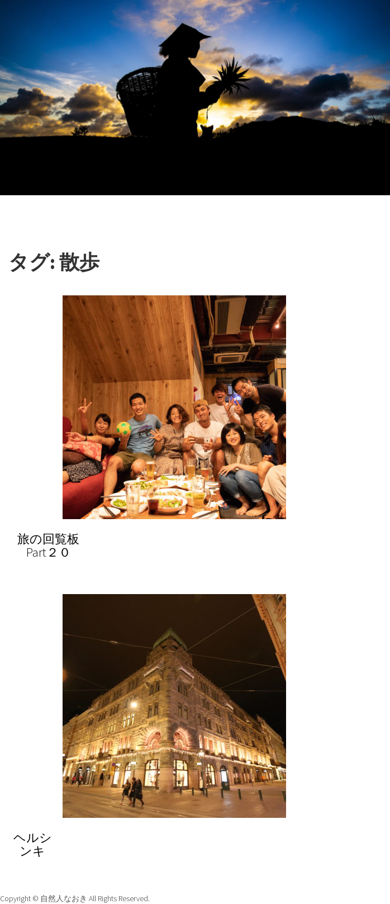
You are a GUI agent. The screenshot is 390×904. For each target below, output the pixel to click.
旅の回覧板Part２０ (48, 545)
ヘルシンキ (32, 844)
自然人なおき (64, 898)
